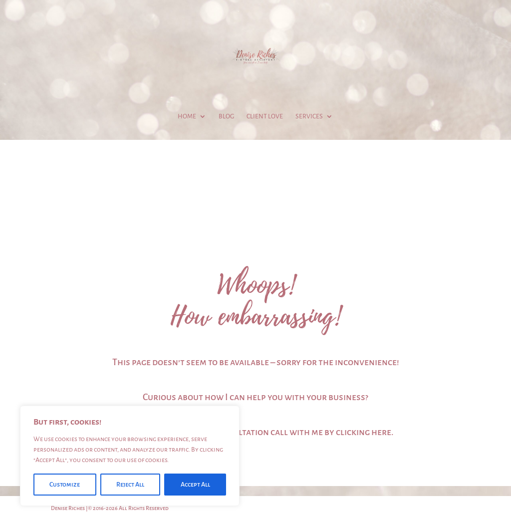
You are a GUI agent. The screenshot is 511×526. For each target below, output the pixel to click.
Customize (64, 484)
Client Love (265, 116)
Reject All (130, 484)
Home (187, 116)
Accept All (195, 484)
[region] (130, 456)
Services (309, 116)
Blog (226, 116)
